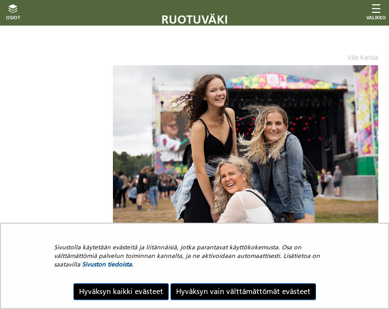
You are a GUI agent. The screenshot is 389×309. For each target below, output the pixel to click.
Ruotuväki (194, 19)
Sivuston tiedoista (107, 264)
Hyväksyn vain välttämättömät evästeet (243, 291)
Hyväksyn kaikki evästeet (121, 291)
